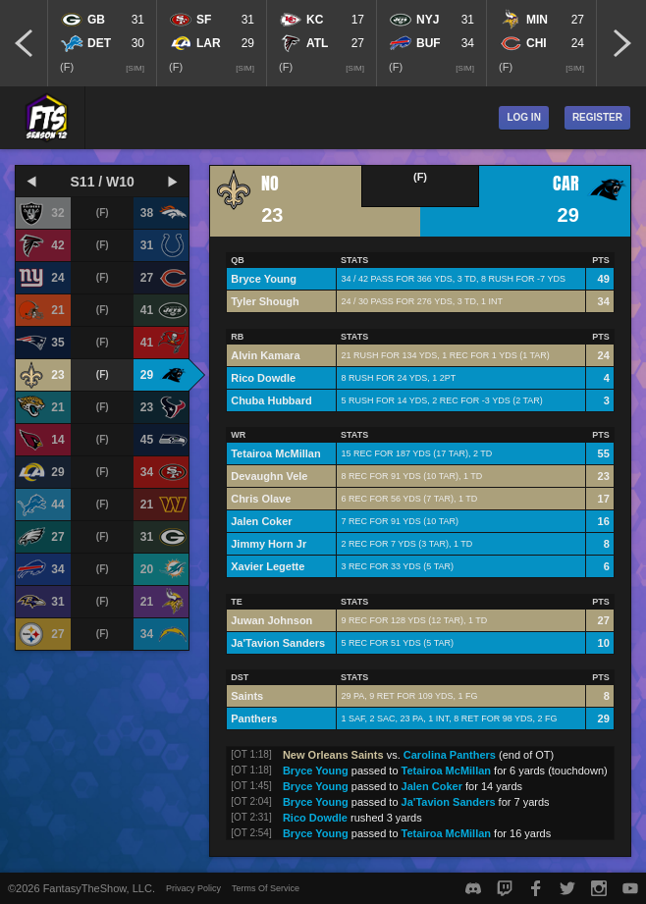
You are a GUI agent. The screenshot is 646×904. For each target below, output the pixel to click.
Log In (523, 117)
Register (597, 117)
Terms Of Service (265, 888)
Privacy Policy (193, 888)
